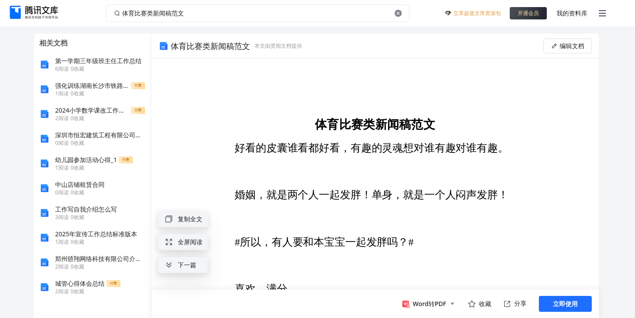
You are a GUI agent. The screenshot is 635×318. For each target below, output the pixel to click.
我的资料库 (572, 13)
